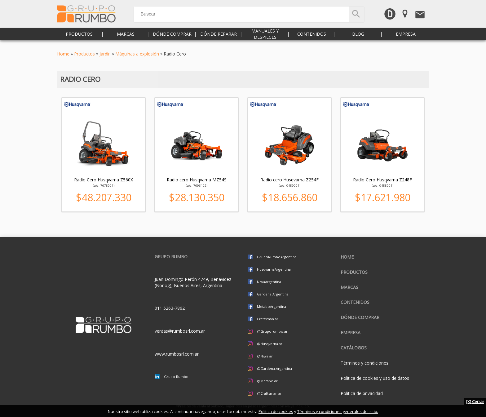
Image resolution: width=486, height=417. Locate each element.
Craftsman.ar (267, 319)
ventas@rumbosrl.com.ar (180, 331)
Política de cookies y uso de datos (375, 378)
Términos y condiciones (364, 363)
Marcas (126, 37)
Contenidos (311, 37)
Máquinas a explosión (137, 54)
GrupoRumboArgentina (277, 257)
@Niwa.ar (265, 356)
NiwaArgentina (269, 281)
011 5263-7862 (170, 308)
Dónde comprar (172, 37)
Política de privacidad (362, 393)
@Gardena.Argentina (274, 368)
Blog (358, 37)
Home (63, 54)
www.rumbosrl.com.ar (177, 354)
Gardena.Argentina (273, 294)
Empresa (406, 37)
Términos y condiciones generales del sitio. (337, 411)
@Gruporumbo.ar (272, 331)
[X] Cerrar (475, 401)
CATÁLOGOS (354, 348)
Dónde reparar (218, 37)
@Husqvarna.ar (269, 343)
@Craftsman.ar (269, 393)
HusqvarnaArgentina (274, 269)
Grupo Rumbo (176, 376)
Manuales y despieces (265, 37)
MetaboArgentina (271, 306)
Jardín (105, 54)
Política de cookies (275, 411)
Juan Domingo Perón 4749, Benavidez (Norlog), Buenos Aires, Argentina (193, 282)
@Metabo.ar (267, 381)
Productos (79, 37)
